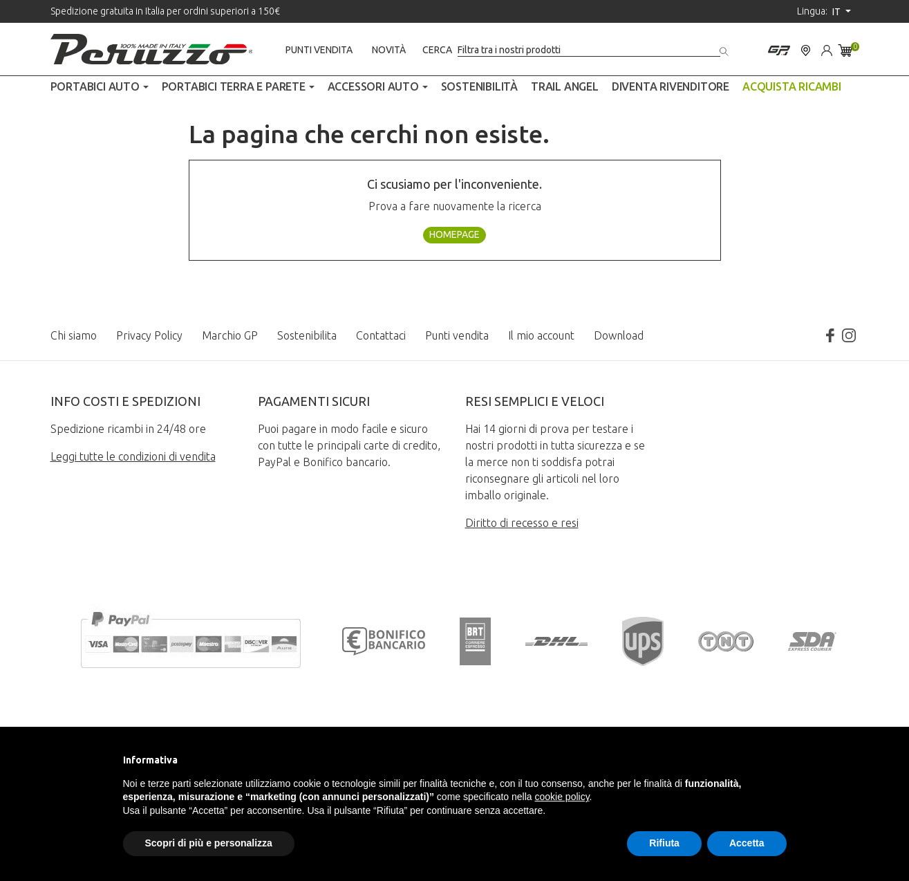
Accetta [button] (747, 842)
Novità (389, 49)
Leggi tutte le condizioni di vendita (133, 456)
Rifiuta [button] (664, 842)
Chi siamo (73, 335)
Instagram (849, 335)
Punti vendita (319, 49)
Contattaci (381, 335)
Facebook (829, 335)
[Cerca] (589, 50)
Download (619, 335)
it (837, 11)
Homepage (454, 234)
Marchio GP (230, 335)
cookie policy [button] (561, 796)
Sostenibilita (307, 335)
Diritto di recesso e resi (522, 523)
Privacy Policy (149, 335)
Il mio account (541, 335)
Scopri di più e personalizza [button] (208, 842)
